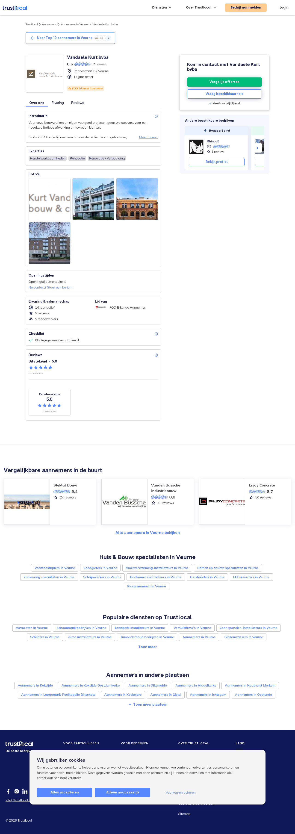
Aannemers (49, 24)
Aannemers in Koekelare (123, 695)
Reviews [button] (77, 102)
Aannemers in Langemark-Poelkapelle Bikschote (58, 695)
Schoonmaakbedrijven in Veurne (81, 628)
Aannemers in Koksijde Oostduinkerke (91, 685)
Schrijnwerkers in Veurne (102, 577)
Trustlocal (32, 24)
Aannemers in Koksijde (35, 685)
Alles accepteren (64, 792)
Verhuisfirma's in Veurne (192, 628)
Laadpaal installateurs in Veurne (140, 628)
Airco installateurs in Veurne (90, 637)
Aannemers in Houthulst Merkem (250, 685)
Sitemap (184, 814)
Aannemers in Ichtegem (208, 695)
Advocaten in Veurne (32, 628)
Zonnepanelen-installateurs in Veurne (248, 628)
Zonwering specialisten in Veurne (49, 577)
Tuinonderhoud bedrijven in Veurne (147, 637)
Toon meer (147, 647)
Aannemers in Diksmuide (147, 685)
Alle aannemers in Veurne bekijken (147, 532)
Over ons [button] (36, 102)
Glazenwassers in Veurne (243, 637)
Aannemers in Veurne (74, 24)
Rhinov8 (213, 141)
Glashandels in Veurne (207, 577)
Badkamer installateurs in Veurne (155, 577)
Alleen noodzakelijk (122, 792)
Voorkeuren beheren (181, 792)
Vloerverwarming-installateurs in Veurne (157, 568)
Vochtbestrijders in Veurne (55, 568)
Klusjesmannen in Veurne (146, 586)
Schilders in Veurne (44, 637)
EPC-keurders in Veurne (251, 577)
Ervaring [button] (58, 102)
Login (284, 7)
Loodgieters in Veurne (100, 568)
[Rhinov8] (196, 146)
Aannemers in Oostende (253, 695)
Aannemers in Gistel (165, 695)
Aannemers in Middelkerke (195, 685)
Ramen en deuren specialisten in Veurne (228, 568)
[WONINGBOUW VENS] (262, 146)
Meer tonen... (148, 137)
